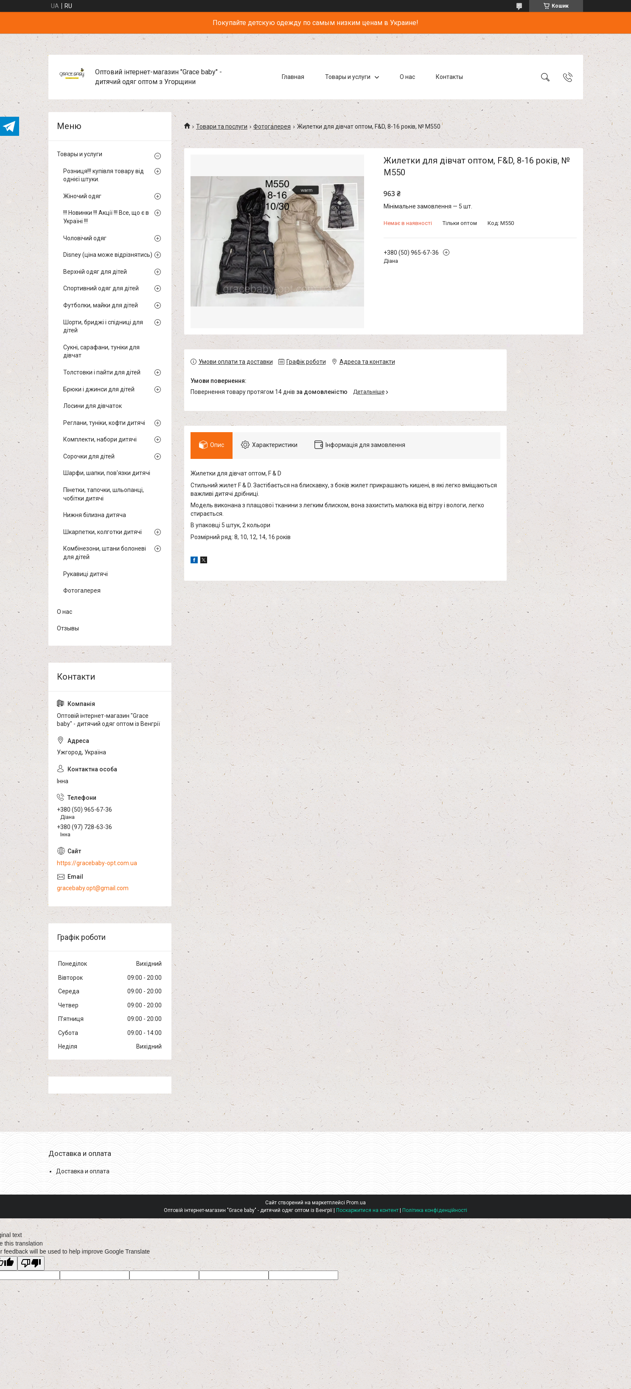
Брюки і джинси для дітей (99, 389)
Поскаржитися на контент (367, 1210)
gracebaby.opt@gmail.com (93, 888)
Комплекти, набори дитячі (100, 439)
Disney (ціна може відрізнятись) (107, 254)
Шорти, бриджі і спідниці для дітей (103, 326)
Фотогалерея (272, 126)
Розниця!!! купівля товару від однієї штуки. (103, 175)
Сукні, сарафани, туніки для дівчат (101, 351)
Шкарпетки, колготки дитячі (102, 532)
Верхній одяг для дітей (95, 271)
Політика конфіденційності (434, 1210)
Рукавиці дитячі (85, 574)
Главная (293, 76)
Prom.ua (356, 1203)
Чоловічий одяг (85, 238)
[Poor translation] (31, 1263)
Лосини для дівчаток (92, 405)
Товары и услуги (347, 76)
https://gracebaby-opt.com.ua (97, 863)
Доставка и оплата (82, 1171)
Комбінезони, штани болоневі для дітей (104, 552)
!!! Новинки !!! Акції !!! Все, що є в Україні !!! (106, 217)
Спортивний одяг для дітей (101, 288)
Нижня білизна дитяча (94, 515)
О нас (407, 76)
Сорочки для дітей (89, 456)
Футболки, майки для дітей (100, 305)
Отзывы (68, 628)
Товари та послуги (221, 126)
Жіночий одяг (82, 196)
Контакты (449, 76)
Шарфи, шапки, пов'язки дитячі (106, 473)
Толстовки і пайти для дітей (101, 372)
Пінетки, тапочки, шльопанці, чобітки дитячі (103, 494)
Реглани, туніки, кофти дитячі (104, 422)
